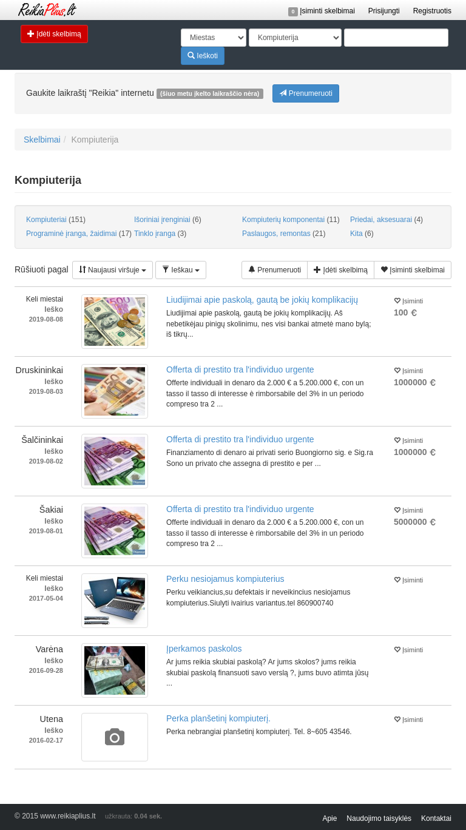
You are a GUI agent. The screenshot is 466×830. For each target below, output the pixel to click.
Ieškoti (202, 55)
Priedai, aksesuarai (386, 219)
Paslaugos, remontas (283, 233)
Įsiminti (408, 300)
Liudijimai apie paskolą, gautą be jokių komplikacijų (262, 300)
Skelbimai (42, 139)
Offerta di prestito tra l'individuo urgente (240, 369)
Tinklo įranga (160, 233)
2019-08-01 (46, 531)
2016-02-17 (46, 740)
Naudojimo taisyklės (378, 818)
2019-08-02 (46, 461)
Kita (362, 233)
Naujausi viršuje (112, 269)
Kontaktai (436, 818)
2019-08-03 (46, 391)
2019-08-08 (46, 319)
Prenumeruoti (305, 93)
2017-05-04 (46, 598)
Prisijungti (384, 11)
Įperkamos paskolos (204, 648)
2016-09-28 (46, 670)
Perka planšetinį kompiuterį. (218, 718)
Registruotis (432, 11)
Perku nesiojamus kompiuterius (225, 579)
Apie (329, 818)
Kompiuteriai (56, 219)
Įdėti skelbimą (54, 33)
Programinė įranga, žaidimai (75, 233)
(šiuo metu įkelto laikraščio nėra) (209, 93)
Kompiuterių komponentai (291, 219)
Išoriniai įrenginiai (167, 219)
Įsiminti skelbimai (321, 11)
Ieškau (181, 269)
